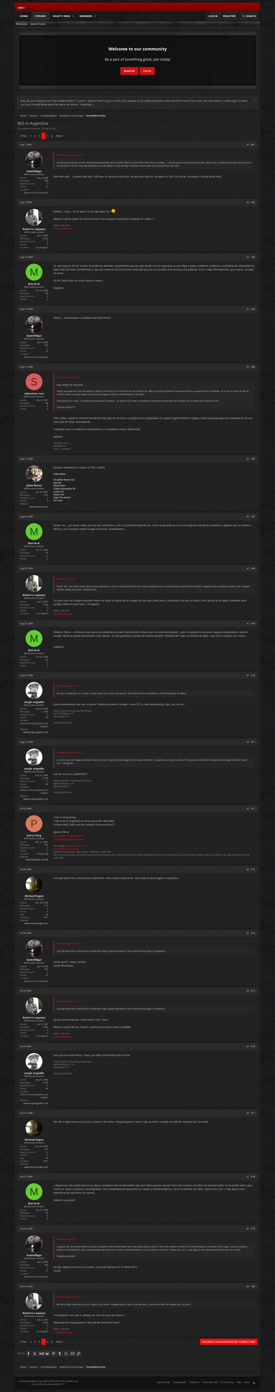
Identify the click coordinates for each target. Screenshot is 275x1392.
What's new (61, 16)
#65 (253, 366)
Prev (24, 135)
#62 (253, 202)
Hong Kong (42, 853)
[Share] (247, 145)
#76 (253, 1046)
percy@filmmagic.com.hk (65, 848)
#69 (253, 623)
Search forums (38, 23)
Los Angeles (42, 247)
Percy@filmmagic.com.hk (68, 835)
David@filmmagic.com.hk (68, 839)
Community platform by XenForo (48, 1381)
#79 (253, 1228)
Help (238, 1382)
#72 (253, 808)
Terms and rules (210, 1382)
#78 (253, 1176)
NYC (46, 917)
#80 (253, 1286)
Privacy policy (227, 1382)
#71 (253, 742)
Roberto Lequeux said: (68, 155)
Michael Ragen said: (67, 943)
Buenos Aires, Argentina (36, 192)
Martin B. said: (64, 579)
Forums (40, 16)
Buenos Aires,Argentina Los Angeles (34, 725)
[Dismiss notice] (253, 101)
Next (58, 135)
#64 (253, 309)
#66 (253, 458)
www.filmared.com (38, 506)
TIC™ (63, 1384)
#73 (253, 869)
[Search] (249, 16)
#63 (253, 257)
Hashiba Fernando (30, 128)
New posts (21, 23)
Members (86, 16)
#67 (253, 516)
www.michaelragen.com (36, 923)
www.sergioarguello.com (35, 732)
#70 (253, 675)
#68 (253, 568)
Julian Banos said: (66, 377)
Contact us (194, 1382)
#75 (253, 990)
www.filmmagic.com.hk (36, 859)
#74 (253, 933)
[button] (73, 16)
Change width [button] (179, 1382)
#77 (253, 1113)
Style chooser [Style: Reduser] (163, 1382)
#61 (253, 144)
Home (24, 16)
